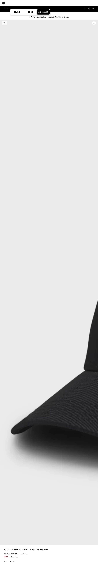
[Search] (84, 9)
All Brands (43, 12)
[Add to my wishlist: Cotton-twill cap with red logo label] (94, 23)
